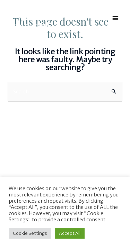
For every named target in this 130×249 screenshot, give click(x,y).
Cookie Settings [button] (30, 233)
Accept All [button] (69, 233)
